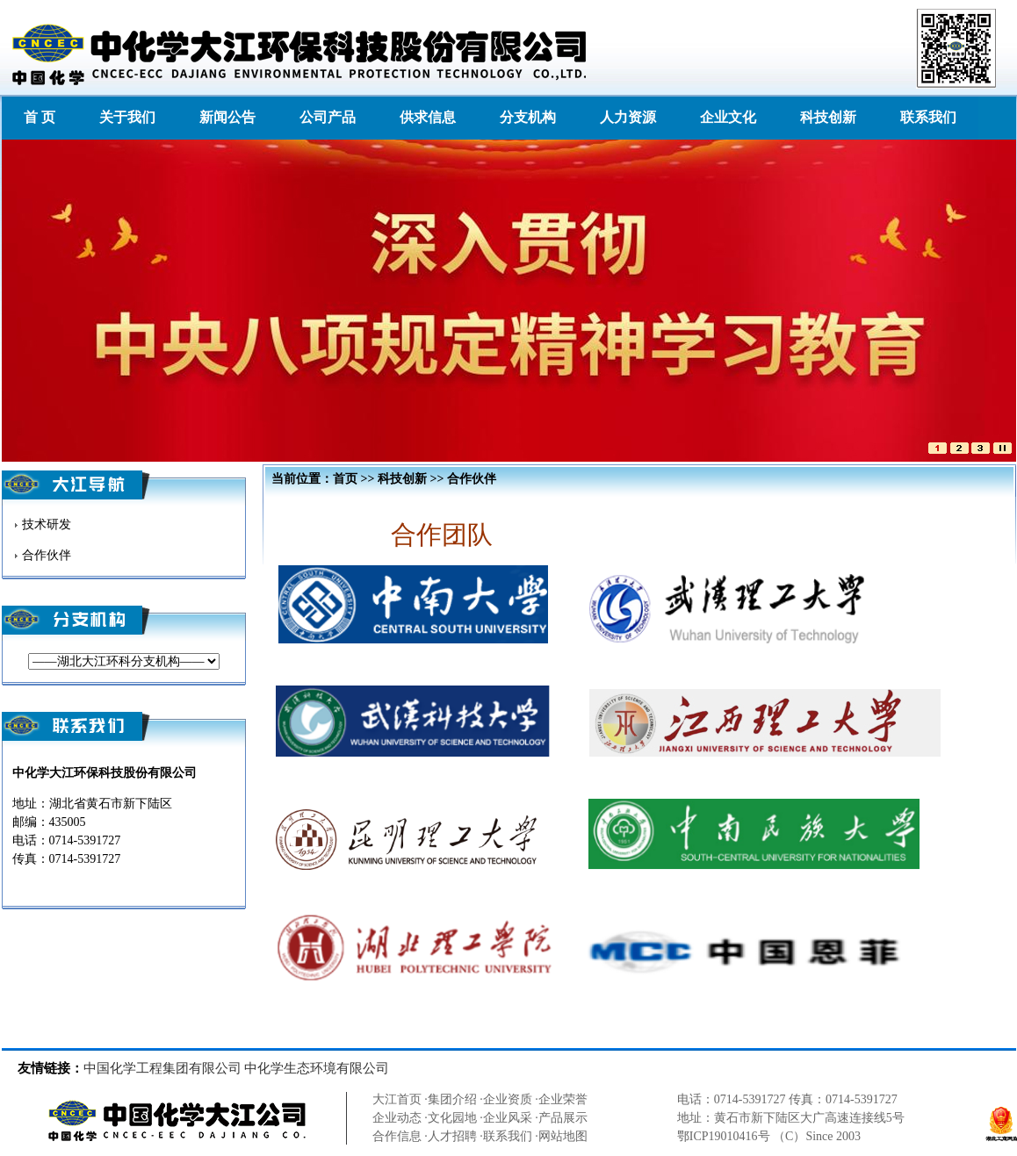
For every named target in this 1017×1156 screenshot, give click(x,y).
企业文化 (728, 117)
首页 (345, 478)
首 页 (39, 117)
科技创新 (828, 117)
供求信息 (428, 117)
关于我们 (127, 117)
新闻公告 (227, 117)
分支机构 (528, 117)
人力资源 (628, 117)
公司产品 (327, 117)
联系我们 (928, 117)
